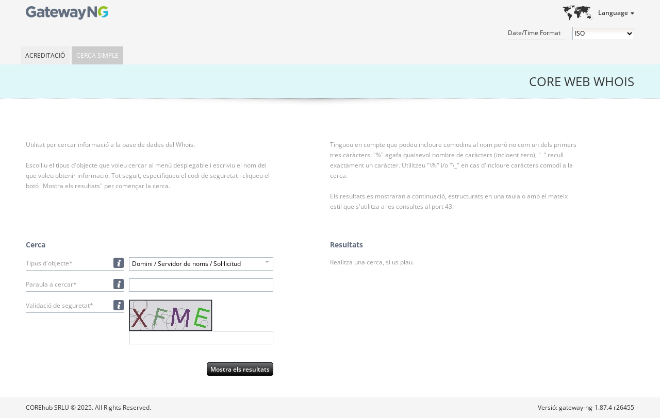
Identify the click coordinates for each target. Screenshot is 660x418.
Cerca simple (97, 55)
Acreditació (45, 55)
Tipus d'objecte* (49, 263)
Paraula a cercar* (51, 284)
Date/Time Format (534, 32)
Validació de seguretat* (59, 305)
